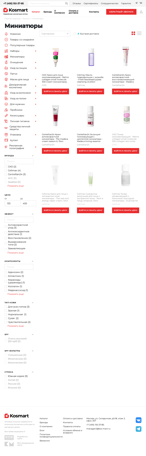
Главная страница (12, 18)
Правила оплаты (72, 426)
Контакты (68, 422)
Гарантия (126, 3)
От (12, 202)
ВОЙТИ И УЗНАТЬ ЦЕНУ (55, 91)
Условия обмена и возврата (72, 431)
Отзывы (77, 3)
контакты (94, 12)
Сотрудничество (109, 3)
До (28, 202)
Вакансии (45, 441)
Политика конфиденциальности (50, 435)
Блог (42, 430)
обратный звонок (121, 12)
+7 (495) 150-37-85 (13, 3)
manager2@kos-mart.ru (98, 429)
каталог (36, 12)
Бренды (47, 12)
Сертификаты (91, 3)
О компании (59, 12)
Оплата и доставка (73, 12)
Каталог (26, 18)
